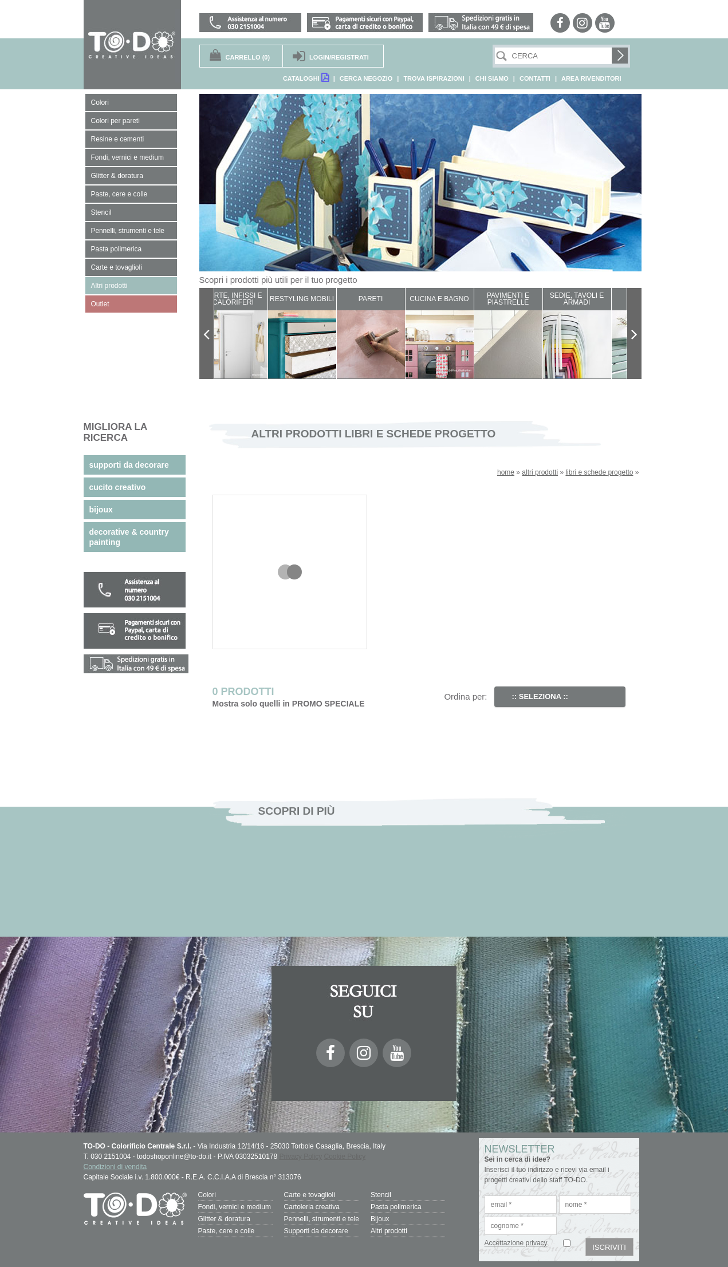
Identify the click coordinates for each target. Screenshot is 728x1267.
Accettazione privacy (516, 1243)
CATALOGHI (306, 77)
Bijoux (380, 1219)
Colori (207, 1195)
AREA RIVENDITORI (591, 78)
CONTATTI (535, 78)
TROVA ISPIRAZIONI (433, 78)
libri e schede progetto (599, 472)
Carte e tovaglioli (309, 1195)
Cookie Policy (345, 1156)
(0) (248, 57)
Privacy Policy (301, 1156)
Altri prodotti (389, 1231)
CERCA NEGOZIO (366, 78)
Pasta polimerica (396, 1207)
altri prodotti (540, 472)
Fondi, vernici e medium (234, 1207)
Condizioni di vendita (115, 1167)
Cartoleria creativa (312, 1207)
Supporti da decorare (316, 1231)
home (505, 472)
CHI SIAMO (492, 78)
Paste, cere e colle (226, 1231)
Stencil (381, 1195)
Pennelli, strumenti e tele (321, 1219)
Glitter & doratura (224, 1219)
